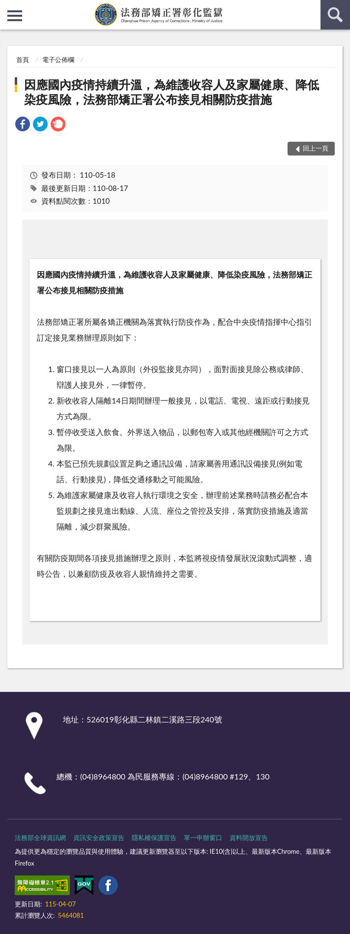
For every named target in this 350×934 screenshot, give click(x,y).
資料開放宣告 (249, 837)
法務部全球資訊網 (40, 837)
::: (7, 7)
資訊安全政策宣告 (98, 837)
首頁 (22, 59)
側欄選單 (14, 15)
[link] (22, 125)
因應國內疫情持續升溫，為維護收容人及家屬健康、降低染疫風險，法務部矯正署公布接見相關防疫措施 (171, 91)
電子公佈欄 (58, 59)
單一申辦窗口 (203, 837)
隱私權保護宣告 (154, 837)
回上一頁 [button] (315, 148)
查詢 (335, 15)
